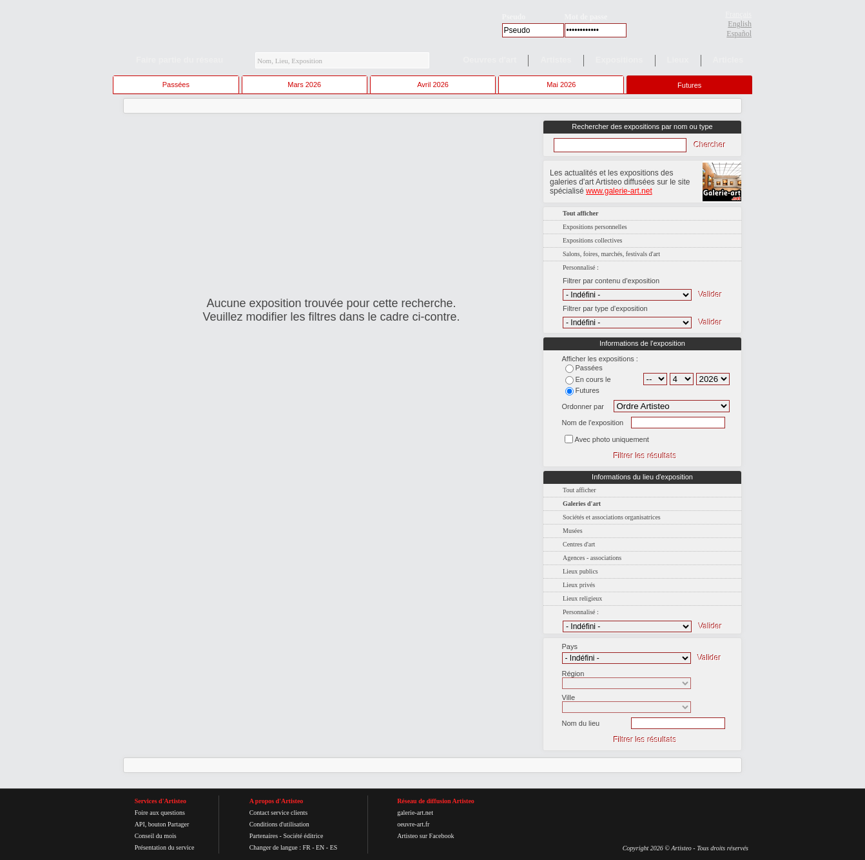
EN (320, 847)
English (740, 23)
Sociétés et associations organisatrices (612, 517)
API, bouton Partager (162, 824)
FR (306, 847)
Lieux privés (579, 584)
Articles (728, 60)
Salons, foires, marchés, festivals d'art (611, 253)
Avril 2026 (433, 84)
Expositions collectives (593, 240)
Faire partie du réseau (179, 60)
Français (738, 14)
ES (334, 847)
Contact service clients (278, 812)
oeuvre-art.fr (413, 824)
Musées (573, 530)
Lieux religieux (582, 598)
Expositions (619, 60)
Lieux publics (580, 571)
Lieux (678, 60)
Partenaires (263, 835)
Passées (176, 84)
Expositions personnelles (595, 226)
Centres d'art (579, 544)
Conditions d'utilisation (279, 824)
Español (739, 33)
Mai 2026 (561, 84)
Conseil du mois (156, 835)
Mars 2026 (304, 84)
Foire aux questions (160, 812)
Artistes (555, 60)
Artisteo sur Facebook (425, 835)
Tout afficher (579, 490)
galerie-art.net (415, 812)
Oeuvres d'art (489, 60)
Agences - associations (592, 557)
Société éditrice (303, 835)
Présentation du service (165, 847)
